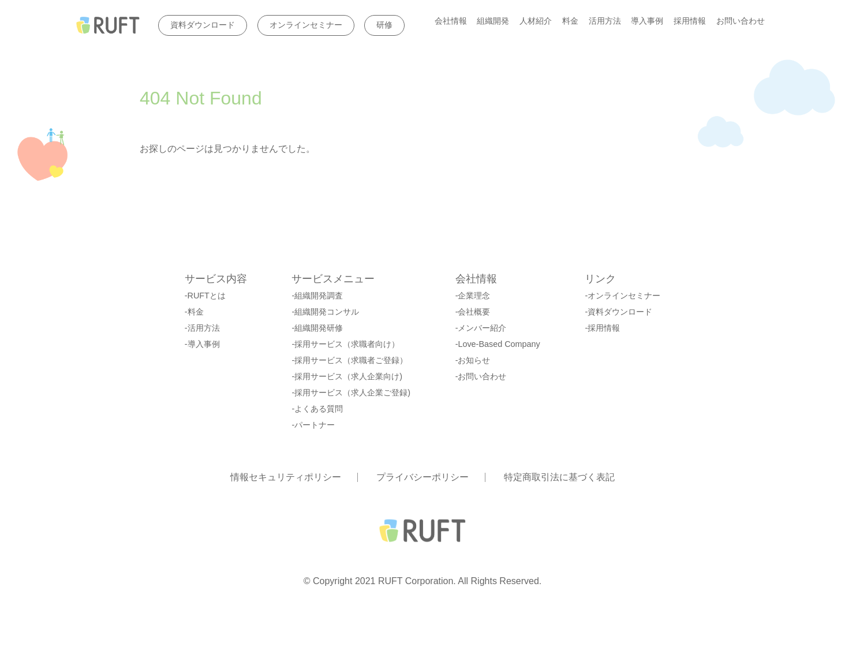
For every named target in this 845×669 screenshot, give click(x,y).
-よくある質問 (317, 408)
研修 (384, 25)
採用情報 (690, 21)
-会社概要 (473, 311)
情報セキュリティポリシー (285, 477)
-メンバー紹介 (481, 327)
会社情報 (451, 21)
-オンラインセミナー (622, 295)
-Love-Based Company (497, 344)
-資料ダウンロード (618, 311)
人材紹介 (535, 21)
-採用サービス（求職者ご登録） (349, 360)
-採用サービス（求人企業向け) (346, 376)
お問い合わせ (740, 21)
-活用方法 (202, 327)
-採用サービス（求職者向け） (345, 344)
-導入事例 (202, 344)
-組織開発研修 (317, 327)
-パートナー (313, 424)
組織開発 (493, 21)
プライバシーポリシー (422, 477)
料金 (570, 21)
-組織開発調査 (317, 295)
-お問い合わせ (481, 376)
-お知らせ (473, 360)
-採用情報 (602, 327)
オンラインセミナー (306, 25)
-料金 (194, 311)
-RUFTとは (205, 295)
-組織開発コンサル (325, 311)
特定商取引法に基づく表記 (559, 477)
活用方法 (605, 21)
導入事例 (647, 21)
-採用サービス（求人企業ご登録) (350, 392)
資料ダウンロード (202, 25)
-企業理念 (473, 295)
